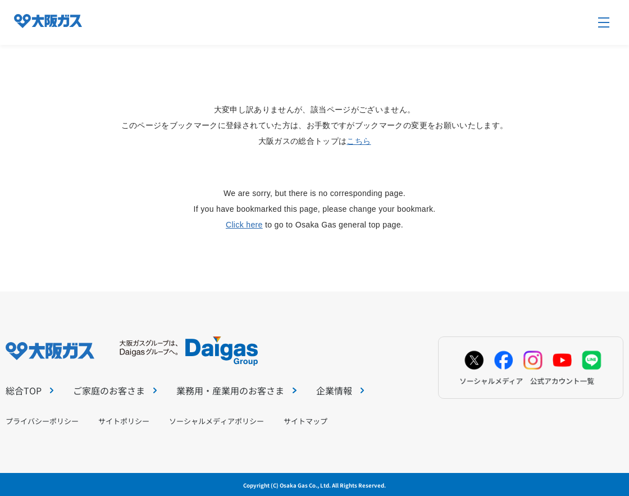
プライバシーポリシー (42, 421)
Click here (244, 224)
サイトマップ (305, 421)
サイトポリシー (123, 421)
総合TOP (29, 390)
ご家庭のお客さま (115, 390)
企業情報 (340, 390)
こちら (359, 140)
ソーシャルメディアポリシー (216, 421)
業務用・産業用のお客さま (236, 390)
